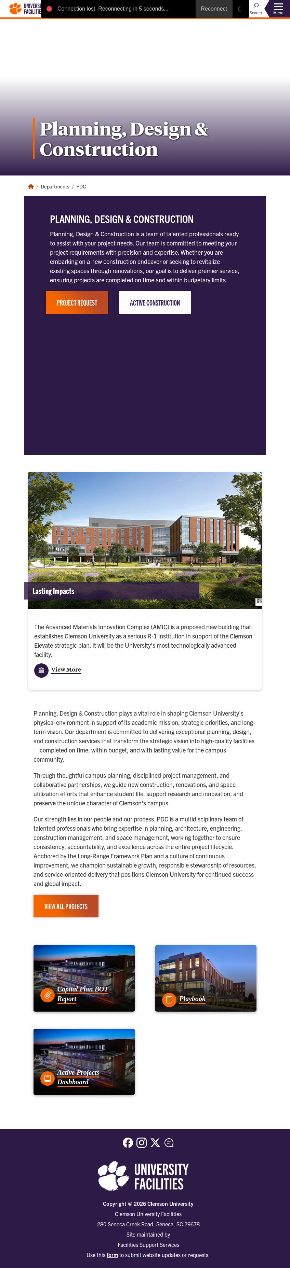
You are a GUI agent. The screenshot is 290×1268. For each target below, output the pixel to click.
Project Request (77, 302)
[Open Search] (255, 8)
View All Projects (66, 906)
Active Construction (155, 302)
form (112, 1254)
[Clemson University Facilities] (27, 7)
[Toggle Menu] (278, 9)
